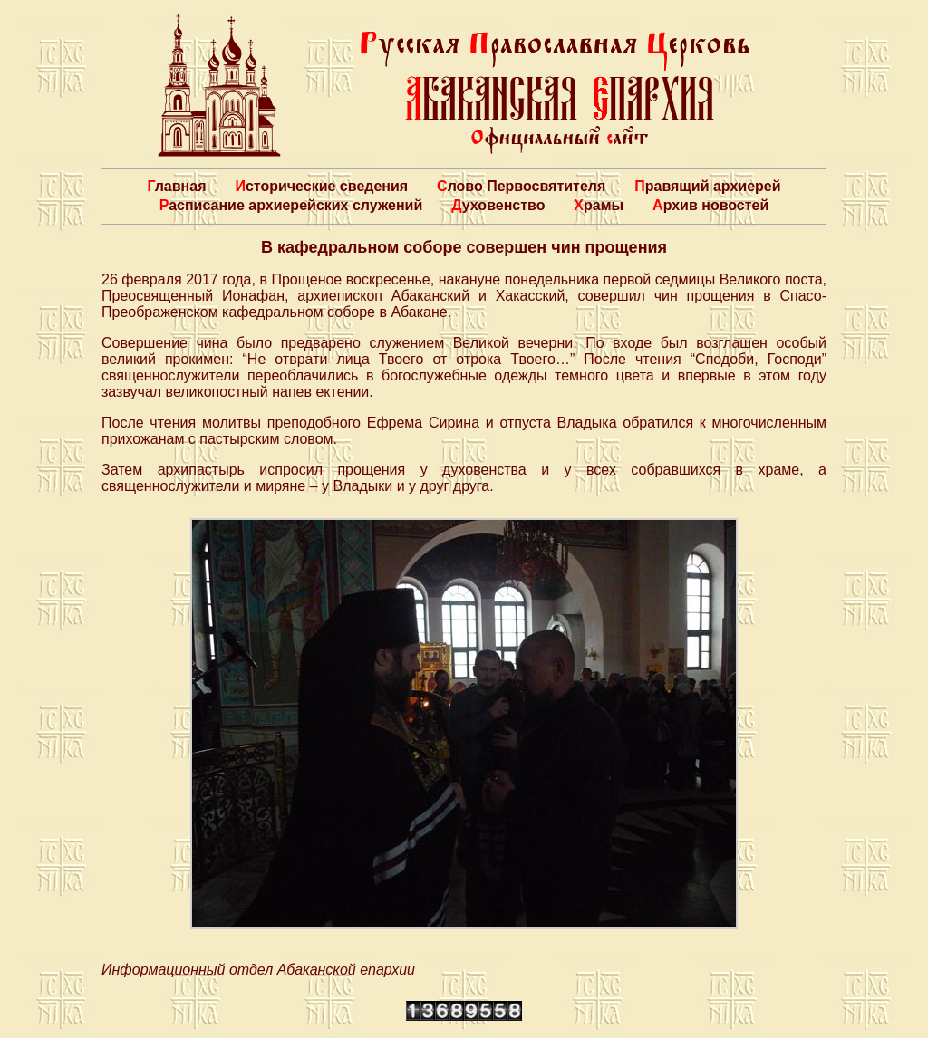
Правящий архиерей (707, 186)
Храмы (599, 205)
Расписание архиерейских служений (291, 205)
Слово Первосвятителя (521, 186)
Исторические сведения (321, 186)
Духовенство (498, 205)
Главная (176, 186)
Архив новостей (710, 205)
